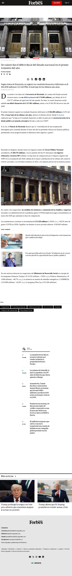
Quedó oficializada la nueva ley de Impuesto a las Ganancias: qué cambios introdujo (48, 236)
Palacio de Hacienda (9, 310)
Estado (57, 307)
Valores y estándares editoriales (32, 549)
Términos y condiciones (50, 549)
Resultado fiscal (26, 310)
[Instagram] (36, 556)
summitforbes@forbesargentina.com (16, 536)
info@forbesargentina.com (13, 533)
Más (38, 348)
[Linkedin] (43, 556)
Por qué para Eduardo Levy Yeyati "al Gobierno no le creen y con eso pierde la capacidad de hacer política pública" (47, 254)
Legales (60, 549)
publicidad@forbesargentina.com (16, 531)
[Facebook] (30, 556)
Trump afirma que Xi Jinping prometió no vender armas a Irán (53, 506)
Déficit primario (34, 307)
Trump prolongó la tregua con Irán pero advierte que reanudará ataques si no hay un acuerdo (17, 507)
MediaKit (4, 549)
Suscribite (57, 3)
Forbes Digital (6, 71)
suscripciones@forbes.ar (16, 539)
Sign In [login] (67, 3)
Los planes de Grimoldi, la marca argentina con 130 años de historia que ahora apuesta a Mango (40, 374)
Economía (60, 115)
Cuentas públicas (18, 307)
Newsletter (11, 549)
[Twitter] (33, 556)
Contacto (19, 549)
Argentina (5, 307)
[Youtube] (40, 556)
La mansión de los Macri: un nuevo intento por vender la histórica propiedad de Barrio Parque (39, 359)
